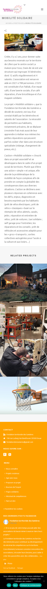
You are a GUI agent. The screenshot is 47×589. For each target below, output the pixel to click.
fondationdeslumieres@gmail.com (20, 442)
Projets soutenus (12, 473)
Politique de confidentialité (30, 585)
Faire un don (10, 501)
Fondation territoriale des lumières (25, 521)
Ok (9, 585)
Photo (7, 564)
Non (15, 585)
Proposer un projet (13, 483)
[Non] (44, 581)
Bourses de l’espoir (13, 487)
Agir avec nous (11, 478)
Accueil (9, 23)
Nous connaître (11, 469)
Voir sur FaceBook (9, 568)
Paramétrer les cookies (14, 509)
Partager (20, 568)
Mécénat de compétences (15, 496)
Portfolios (19, 23)
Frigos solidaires (12, 492)
